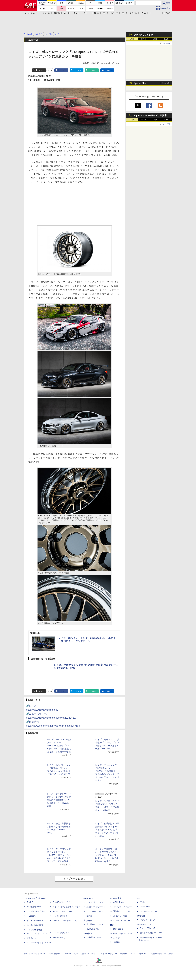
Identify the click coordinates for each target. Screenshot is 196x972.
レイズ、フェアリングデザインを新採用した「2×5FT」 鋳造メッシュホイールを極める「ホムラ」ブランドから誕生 (59, 855)
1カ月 (166, 39)
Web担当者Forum (34, 907)
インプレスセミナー (61, 916)
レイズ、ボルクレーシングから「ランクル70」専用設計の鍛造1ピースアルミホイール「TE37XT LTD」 (59, 799)
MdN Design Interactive (122, 933)
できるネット (32, 938)
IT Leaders (31, 916)
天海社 (143, 902)
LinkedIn (109, 70)
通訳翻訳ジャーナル (121, 911)
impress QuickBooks (148, 911)
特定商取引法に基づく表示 (162, 954)
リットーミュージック (96, 902)
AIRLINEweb (118, 902)
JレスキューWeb (120, 916)
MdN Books (118, 929)
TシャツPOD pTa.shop (150, 928)
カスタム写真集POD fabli (151, 933)
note (94, 70)
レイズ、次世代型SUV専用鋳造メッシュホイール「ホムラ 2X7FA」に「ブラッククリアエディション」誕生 (107, 829)
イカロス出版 (115, 898)
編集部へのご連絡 (88, 954)
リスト (50, 70)
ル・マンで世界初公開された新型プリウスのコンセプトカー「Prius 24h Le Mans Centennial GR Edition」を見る (107, 855)
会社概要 (124, 954)
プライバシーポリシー (108, 954)
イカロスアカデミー (121, 920)
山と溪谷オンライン (95, 924)
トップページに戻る (74, 879)
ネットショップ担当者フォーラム (66, 907)
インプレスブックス (61, 933)
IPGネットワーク (144, 924)
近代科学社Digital (94, 937)
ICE (138, 898)
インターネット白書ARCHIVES (40, 943)
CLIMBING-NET (93, 929)
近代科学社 (88, 933)
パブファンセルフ (147, 920)
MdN (112, 925)
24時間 (143, 39)
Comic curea (145, 907)
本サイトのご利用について (34, 954)
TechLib (116, 942)
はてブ (78, 70)
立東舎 (89, 916)
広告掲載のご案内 (70, 954)
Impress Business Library (63, 911)
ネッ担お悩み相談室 (35, 925)
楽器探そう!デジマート (96, 907)
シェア (63, 70)
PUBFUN (141, 916)
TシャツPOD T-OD (95, 911)
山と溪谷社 (88, 920)
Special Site (140, 83)
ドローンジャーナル (35, 920)
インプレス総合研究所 (36, 911)
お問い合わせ (54, 954)
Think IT (30, 902)
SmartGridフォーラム (61, 902)
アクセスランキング (143, 35)
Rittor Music (88, 898)
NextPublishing (59, 937)
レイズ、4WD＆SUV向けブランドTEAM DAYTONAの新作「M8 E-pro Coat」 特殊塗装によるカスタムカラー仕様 (59, 745)
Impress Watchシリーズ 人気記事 (150, 115)
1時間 (132, 39)
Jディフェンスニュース (123, 907)
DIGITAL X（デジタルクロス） (65, 920)
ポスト (41, 70)
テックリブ (114, 938)
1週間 (155, 39)
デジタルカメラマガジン (37, 933)
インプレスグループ (139, 954)
